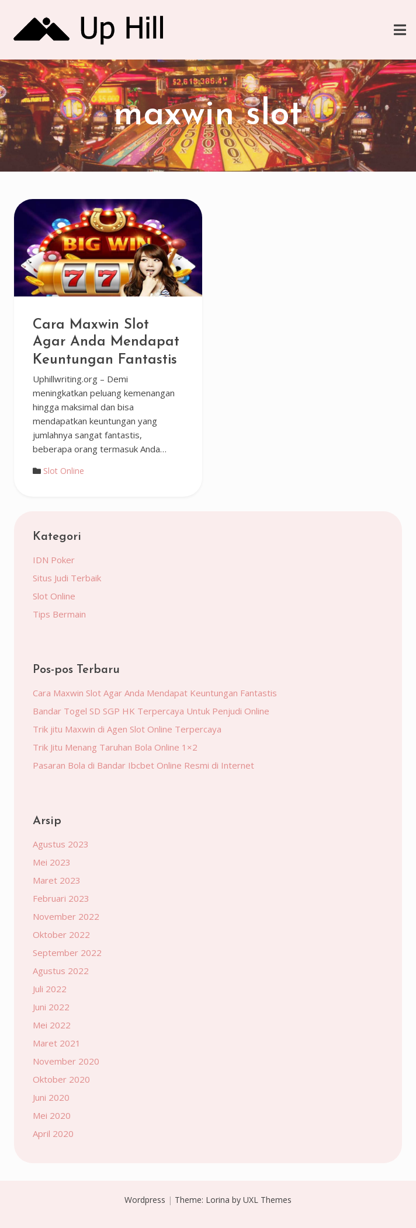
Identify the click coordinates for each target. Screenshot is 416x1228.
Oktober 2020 (61, 1079)
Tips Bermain (59, 614)
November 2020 (66, 1061)
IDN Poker (54, 560)
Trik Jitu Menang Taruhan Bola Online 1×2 (115, 747)
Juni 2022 (51, 1007)
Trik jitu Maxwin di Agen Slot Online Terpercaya (127, 729)
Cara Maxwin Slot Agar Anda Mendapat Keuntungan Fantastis (106, 343)
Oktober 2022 (61, 934)
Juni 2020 (51, 1097)
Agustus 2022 (61, 970)
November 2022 (66, 916)
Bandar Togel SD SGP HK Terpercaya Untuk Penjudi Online (151, 711)
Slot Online (63, 470)
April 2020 (53, 1133)
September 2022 (67, 952)
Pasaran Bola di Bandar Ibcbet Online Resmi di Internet (143, 765)
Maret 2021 (57, 1043)
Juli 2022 (50, 989)
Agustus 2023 (61, 844)
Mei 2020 (52, 1115)
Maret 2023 (57, 880)
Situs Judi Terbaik (67, 578)
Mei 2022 (52, 1025)
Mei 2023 (52, 862)
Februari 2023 (61, 898)
